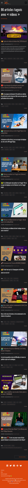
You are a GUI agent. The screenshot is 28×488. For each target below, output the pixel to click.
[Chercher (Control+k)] (26, 3)
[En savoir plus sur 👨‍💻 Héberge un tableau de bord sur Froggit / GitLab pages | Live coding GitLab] (25, 240)
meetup (3, 106)
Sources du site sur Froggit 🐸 (6, 475)
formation (7, 323)
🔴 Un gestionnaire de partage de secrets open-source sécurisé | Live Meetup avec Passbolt (12, 86)
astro (13, 147)
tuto (13, 149)
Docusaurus (16, 483)
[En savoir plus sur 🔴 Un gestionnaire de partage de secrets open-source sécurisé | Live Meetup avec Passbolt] (25, 108)
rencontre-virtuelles (7, 104)
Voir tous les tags (4, 18)
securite (6, 106)
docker (3, 60)
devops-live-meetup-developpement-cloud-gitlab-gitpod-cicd (11, 447)
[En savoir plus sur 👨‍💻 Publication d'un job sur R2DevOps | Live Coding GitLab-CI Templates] (25, 369)
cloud (16, 104)
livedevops (9, 238)
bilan (11, 278)
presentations (9, 402)
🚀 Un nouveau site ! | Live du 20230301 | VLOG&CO (13, 263)
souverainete (4, 404)
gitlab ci (21, 58)
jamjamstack (4, 238)
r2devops (7, 367)
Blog (2, 472)
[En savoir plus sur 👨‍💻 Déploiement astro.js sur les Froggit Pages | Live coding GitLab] (25, 151)
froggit (21, 147)
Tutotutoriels (10, 58)
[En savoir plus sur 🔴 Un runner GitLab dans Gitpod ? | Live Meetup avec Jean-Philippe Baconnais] (25, 449)
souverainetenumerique (11, 404)
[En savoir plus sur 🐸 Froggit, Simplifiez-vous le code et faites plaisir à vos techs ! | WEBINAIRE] (25, 406)
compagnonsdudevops (5, 280)
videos (14, 58)
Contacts (2, 470)
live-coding (6, 147)
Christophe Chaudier (16, 44)
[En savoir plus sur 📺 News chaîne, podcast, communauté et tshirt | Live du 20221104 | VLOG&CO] (25, 325)
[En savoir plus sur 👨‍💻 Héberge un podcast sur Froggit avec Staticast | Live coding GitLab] (25, 197)
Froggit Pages (17, 481)
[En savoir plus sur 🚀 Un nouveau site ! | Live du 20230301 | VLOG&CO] (25, 282)
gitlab (18, 58)
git (23, 147)
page (11, 149)
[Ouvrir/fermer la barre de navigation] (2, 3)
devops (20, 104)
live (23, 104)
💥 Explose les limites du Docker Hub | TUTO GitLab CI (14, 41)
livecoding (6, 149)
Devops (5, 58)
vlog (8, 278)
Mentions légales (4, 474)
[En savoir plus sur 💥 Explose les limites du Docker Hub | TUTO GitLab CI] (25, 62)
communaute (16, 278)
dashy (14, 236)
